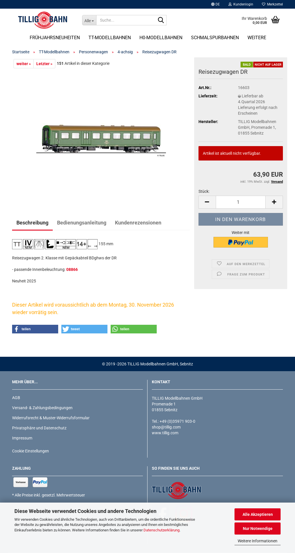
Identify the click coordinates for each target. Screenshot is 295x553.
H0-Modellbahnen (160, 37)
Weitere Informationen (257, 541)
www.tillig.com (165, 433)
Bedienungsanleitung (81, 223)
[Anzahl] (241, 202)
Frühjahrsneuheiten (55, 37)
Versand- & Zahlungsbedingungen (42, 407)
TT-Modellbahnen (109, 37)
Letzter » (44, 63)
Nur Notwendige (258, 528)
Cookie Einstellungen (30, 451)
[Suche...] (89, 20)
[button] (215, 4)
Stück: (203, 191)
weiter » (23, 63)
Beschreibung (32, 223)
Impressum (22, 438)
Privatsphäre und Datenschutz (39, 428)
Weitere (256, 37)
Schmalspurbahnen (215, 37)
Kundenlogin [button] (240, 4)
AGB (16, 397)
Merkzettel (272, 4)
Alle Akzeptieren (258, 514)
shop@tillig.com (166, 427)
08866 (72, 269)
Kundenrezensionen (138, 223)
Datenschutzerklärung (161, 530)
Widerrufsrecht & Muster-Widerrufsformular (51, 418)
